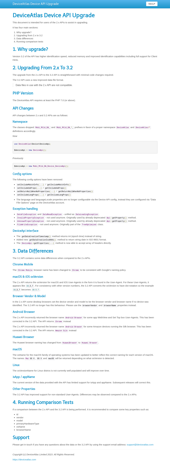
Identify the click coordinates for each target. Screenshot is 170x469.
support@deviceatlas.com (140, 444)
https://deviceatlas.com (24, 459)
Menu (151, 4)
